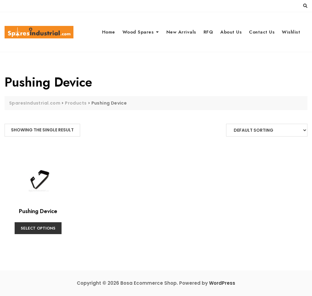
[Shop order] (266, 130)
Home (108, 32)
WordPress (222, 283)
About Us (231, 32)
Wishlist (291, 32)
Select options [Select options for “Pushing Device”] (38, 228)
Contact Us (262, 32)
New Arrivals (181, 32)
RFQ (208, 32)
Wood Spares (138, 32)
